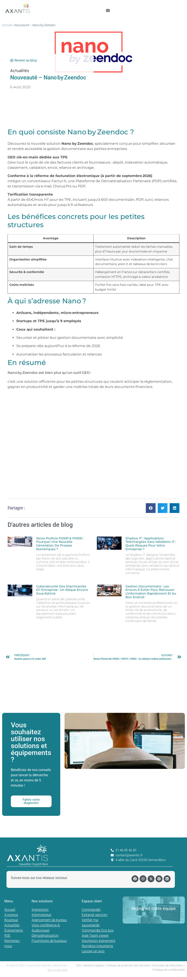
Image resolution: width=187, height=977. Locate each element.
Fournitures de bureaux (49, 941)
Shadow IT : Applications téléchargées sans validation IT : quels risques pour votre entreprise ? (150, 543)
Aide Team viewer (95, 936)
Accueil (7, 25)
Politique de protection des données (128, 965)
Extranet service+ (95, 915)
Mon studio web (57, 969)
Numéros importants (97, 946)
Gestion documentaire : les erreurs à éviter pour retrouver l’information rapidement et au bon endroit (150, 591)
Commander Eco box (98, 930)
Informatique (41, 915)
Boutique (11, 920)
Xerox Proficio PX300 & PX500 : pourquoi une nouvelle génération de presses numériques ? (60, 543)
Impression (40, 910)
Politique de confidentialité (169, 969)
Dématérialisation (45, 936)
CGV (78, 965)
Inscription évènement (98, 941)
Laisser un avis (93, 951)
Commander (91, 910)
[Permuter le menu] (108, 10)
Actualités (12, 925)
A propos (11, 915)
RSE (7, 936)
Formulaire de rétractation (168, 965)
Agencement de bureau (49, 920)
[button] (151, 508)
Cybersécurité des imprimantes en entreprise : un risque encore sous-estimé (62, 590)
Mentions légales (93, 965)
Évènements (13, 930)
